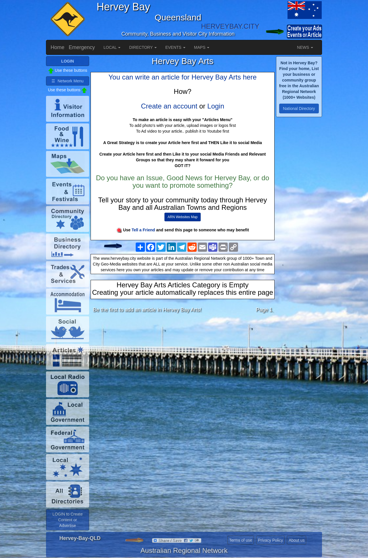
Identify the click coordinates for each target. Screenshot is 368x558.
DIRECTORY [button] (143, 47)
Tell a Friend (143, 230)
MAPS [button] (202, 47)
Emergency (82, 47)
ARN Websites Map (183, 217)
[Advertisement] (183, 362)
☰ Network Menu (67, 81)
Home (57, 47)
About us (296, 540)
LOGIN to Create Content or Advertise (67, 520)
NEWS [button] (305, 47)
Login (215, 106)
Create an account (169, 106)
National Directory (299, 108)
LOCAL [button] (111, 47)
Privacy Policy (270, 540)
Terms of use (240, 540)
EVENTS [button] (175, 47)
